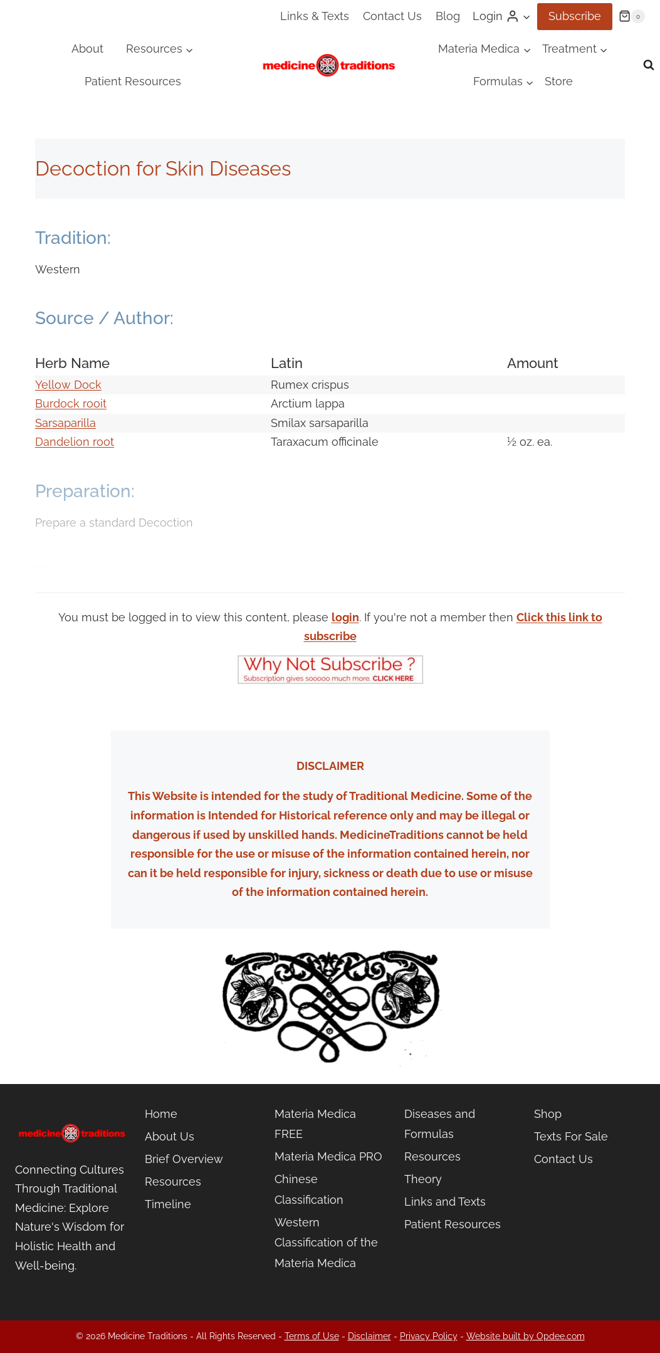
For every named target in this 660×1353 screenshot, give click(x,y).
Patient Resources (133, 81)
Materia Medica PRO (328, 1156)
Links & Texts (314, 16)
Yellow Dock (68, 384)
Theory (423, 1179)
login (345, 617)
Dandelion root (74, 441)
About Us (169, 1136)
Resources (173, 1181)
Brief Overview (184, 1159)
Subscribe (574, 16)
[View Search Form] (648, 65)
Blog (448, 16)
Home (161, 1113)
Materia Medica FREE (315, 1123)
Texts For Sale (571, 1136)
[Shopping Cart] (632, 16)
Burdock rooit (71, 403)
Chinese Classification (309, 1189)
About (87, 48)
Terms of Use (312, 1336)
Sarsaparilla (65, 422)
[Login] (502, 16)
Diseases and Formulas (439, 1123)
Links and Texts (445, 1201)
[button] (526, 16)
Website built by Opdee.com (525, 1336)
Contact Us (392, 16)
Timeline (168, 1204)
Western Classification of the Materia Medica (326, 1243)
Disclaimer (369, 1336)
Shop (548, 1113)
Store (559, 81)
